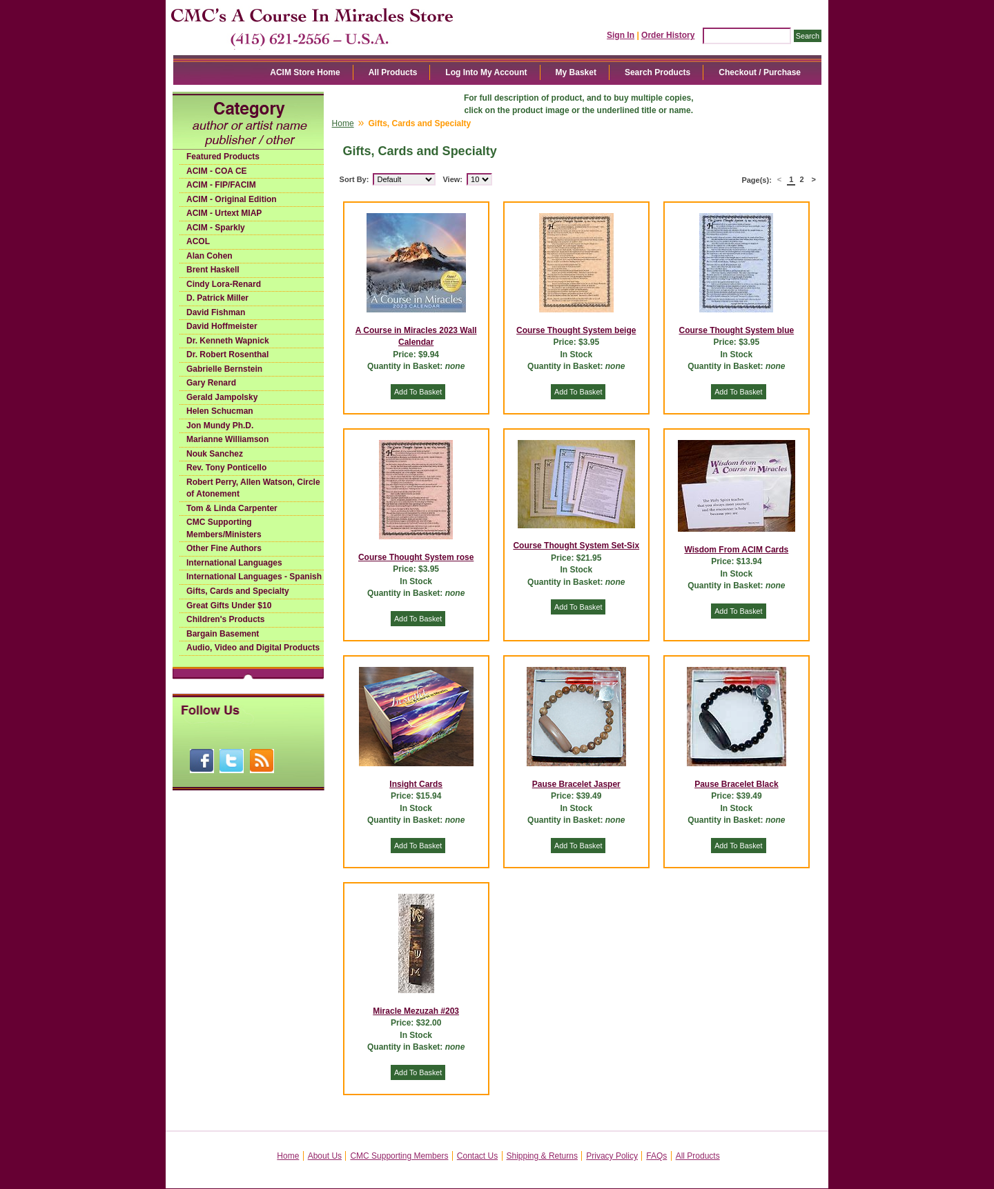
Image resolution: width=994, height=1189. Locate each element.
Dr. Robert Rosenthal (227, 354)
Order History (667, 35)
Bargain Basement (222, 634)
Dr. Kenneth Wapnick (227, 341)
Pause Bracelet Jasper (576, 784)
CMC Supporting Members (399, 1156)
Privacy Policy (612, 1156)
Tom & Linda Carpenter (231, 508)
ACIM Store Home (305, 72)
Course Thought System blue (737, 330)
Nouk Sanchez (214, 454)
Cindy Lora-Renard (223, 284)
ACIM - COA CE (216, 171)
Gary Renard (211, 383)
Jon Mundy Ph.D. (219, 425)
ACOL (198, 241)
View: (452, 179)
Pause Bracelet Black (736, 784)
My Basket (576, 72)
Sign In (620, 35)
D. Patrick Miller (217, 298)
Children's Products (225, 619)
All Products (393, 72)
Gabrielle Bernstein (224, 369)
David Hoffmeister (221, 326)
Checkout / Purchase (760, 72)
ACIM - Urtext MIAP (224, 213)
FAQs (656, 1156)
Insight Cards (415, 784)
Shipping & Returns (542, 1156)
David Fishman (215, 312)
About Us (325, 1156)
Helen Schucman (219, 411)
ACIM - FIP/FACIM (221, 185)
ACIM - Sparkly (215, 227)
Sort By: (354, 179)
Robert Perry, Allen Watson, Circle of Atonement (253, 488)
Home (343, 123)
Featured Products (223, 156)
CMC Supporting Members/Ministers (224, 528)
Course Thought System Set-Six (576, 545)
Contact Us (477, 1156)
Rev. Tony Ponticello (226, 467)
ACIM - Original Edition (231, 199)
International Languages (234, 563)
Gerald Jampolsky (221, 397)
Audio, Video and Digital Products (253, 647)
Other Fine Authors (224, 548)
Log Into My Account (486, 72)
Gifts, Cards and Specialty (237, 591)
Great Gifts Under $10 (228, 605)
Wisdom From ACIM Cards (736, 549)
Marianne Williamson (227, 439)
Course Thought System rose (416, 557)
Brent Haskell (213, 269)
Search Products (657, 72)
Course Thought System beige (576, 330)
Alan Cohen (209, 256)
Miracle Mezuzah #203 (416, 1011)
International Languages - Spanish (254, 576)
